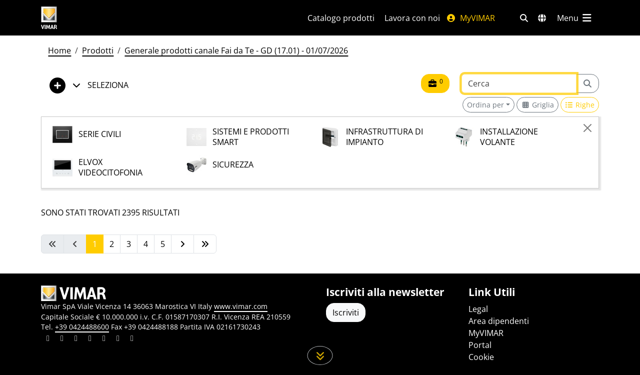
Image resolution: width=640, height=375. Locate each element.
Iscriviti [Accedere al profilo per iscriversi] (345, 312)
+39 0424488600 (82, 327)
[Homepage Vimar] (86, 18)
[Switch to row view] (580, 104)
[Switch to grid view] (537, 104)
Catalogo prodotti (341, 18)
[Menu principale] (575, 18)
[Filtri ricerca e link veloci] (524, 18)
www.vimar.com (241, 306)
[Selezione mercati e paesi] (542, 18)
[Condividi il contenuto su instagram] (90, 339)
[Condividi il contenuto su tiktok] (132, 339)
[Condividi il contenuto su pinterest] (76, 339)
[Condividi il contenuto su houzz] (118, 339)
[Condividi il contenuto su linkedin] (48, 339)
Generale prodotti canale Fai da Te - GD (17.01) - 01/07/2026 (236, 50)
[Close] (588, 128)
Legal (478, 309)
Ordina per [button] (485, 105)
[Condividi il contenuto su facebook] (62, 339)
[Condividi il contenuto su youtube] (104, 339)
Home (59, 50)
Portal (480, 345)
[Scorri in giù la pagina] (320, 355)
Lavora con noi (412, 18)
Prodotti (98, 50)
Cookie (481, 357)
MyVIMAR (470, 18)
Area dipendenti (498, 321)
